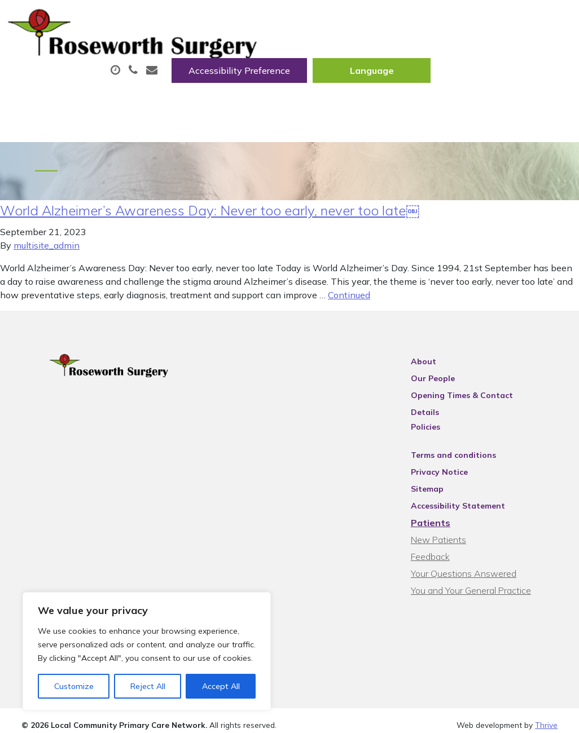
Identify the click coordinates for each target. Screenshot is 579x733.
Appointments (271, 55)
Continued (349, 297)
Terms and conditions (466, 443)
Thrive (546, 716)
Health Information (358, 95)
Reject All (147, 686)
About (178, 55)
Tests (170, 95)
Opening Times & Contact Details (490, 397)
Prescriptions (373, 55)
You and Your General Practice (484, 578)
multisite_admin (47, 247)
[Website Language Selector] (513, 20)
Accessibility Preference (380, 21)
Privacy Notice (452, 459)
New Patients (245, 95)
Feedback (443, 544)
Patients (443, 510)
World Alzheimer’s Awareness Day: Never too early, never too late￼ (209, 212)
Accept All (221, 686)
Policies (438, 414)
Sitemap (440, 476)
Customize (74, 686)
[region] (147, 651)
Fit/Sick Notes (466, 55)
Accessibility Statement (471, 493)
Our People (446, 381)
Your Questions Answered (476, 561)
